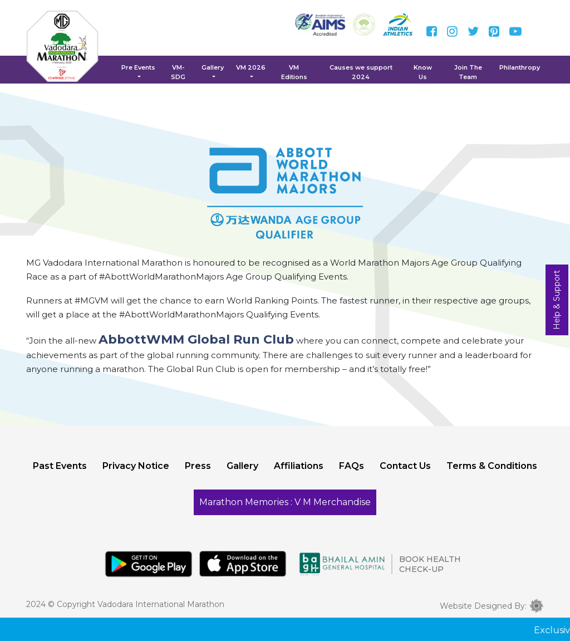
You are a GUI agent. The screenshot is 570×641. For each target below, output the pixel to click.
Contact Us (405, 466)
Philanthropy (519, 67)
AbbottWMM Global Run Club (196, 339)
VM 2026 (251, 67)
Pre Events (138, 67)
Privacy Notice (135, 466)
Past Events (60, 466)
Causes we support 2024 (361, 72)
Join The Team (468, 72)
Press (198, 466)
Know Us (423, 72)
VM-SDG (178, 72)
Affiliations (298, 466)
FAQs (351, 466)
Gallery (213, 67)
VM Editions (294, 72)
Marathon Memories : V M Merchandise (285, 502)
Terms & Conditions (491, 466)
